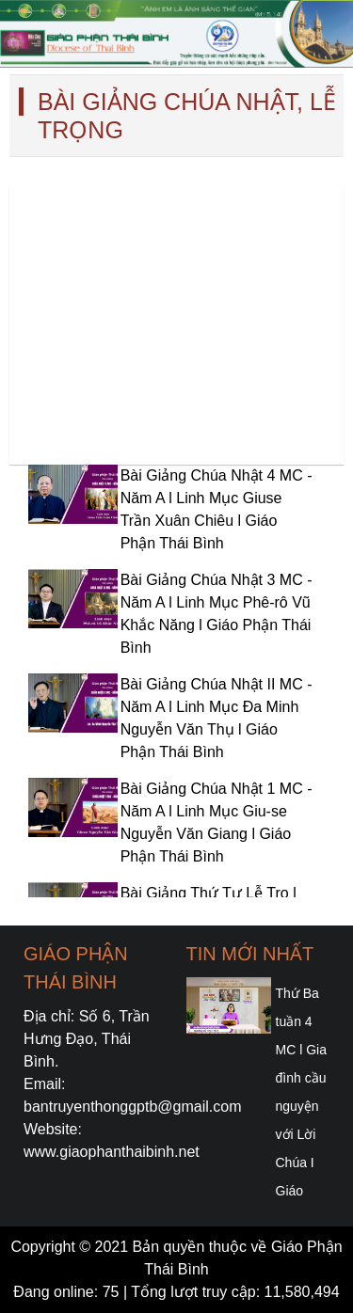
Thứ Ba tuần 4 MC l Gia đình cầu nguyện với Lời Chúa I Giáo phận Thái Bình (301, 1134)
